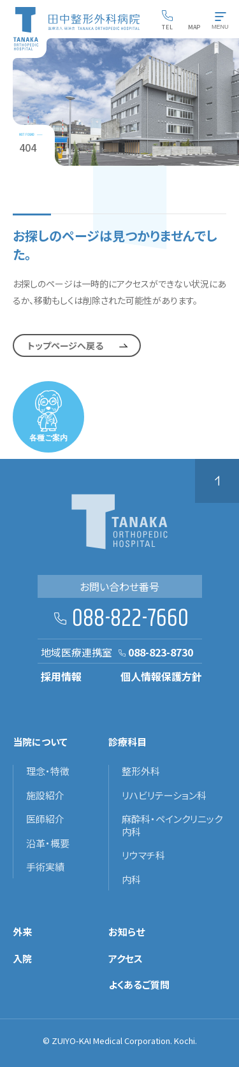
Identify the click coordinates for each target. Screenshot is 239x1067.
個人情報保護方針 (161, 676)
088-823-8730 (160, 652)
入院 (22, 958)
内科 (131, 879)
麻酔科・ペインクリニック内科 (172, 825)
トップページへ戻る (65, 345)
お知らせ (126, 931)
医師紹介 (45, 819)
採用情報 (61, 676)
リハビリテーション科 (164, 795)
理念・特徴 (47, 771)
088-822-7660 (130, 619)
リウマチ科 (143, 855)
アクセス (125, 958)
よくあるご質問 (139, 984)
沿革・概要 (47, 843)
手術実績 (45, 866)
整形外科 (141, 771)
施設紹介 (45, 795)
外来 (22, 931)
